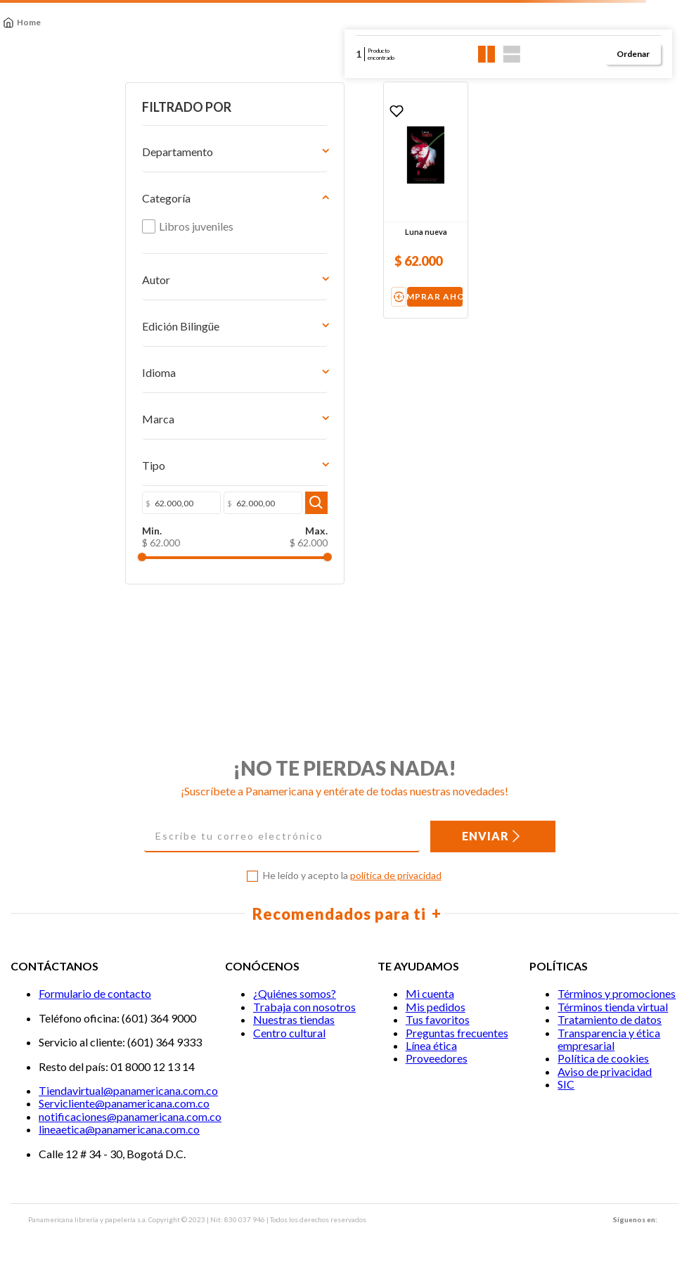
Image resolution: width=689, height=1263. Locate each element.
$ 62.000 (152, 585)
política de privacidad (396, 876)
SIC (566, 1084)
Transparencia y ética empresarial (609, 1039)
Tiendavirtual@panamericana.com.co (128, 1090)
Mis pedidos (435, 1006)
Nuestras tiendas (294, 1020)
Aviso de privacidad (605, 1071)
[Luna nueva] (333, 200)
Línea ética (431, 1045)
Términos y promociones (617, 994)
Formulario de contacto (95, 994)
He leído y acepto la (352, 876)
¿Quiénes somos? (294, 994)
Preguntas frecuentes (457, 1032)
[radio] (487, 54)
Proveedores (437, 1058)
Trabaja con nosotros (304, 1006)
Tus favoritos (438, 1020)
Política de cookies (603, 1058)
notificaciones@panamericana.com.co (130, 1116)
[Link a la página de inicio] (22, 22)
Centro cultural (289, 1032)
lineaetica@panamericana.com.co (119, 1129)
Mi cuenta (430, 994)
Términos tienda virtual (613, 1006)
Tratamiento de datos (610, 1020)
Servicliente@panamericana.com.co (124, 1103)
